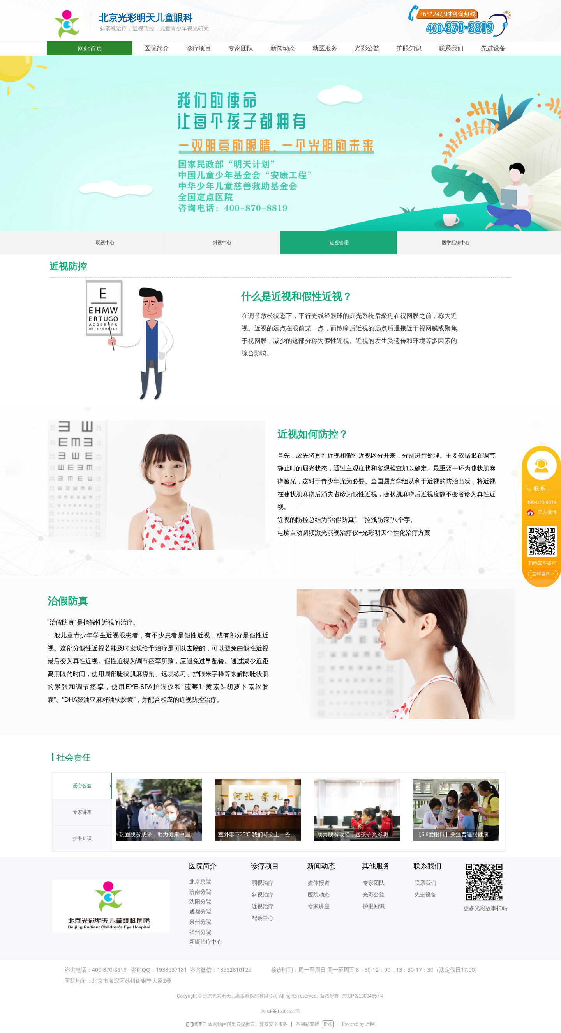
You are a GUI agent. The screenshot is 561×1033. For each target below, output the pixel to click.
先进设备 (493, 48)
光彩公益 (367, 48)
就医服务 (324, 48)
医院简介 (156, 48)
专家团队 (240, 48)
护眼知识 (409, 48)
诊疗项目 (198, 48)
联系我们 (451, 48)
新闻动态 (282, 48)
